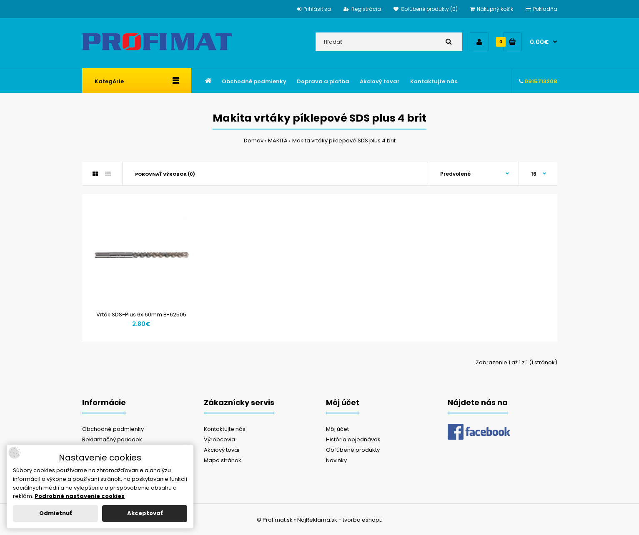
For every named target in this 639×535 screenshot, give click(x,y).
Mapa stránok (222, 460)
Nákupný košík (491, 8)
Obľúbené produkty (353, 450)
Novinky (336, 460)
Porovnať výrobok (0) (165, 174)
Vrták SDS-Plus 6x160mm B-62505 (141, 315)
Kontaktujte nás (225, 429)
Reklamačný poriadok (112, 439)
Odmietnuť (55, 513)
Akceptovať (145, 513)
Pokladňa (541, 8)
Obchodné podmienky (113, 429)
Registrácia (362, 8)
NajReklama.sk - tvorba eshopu (340, 520)
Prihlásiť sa (314, 8)
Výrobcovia (219, 439)
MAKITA (278, 140)
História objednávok (353, 439)
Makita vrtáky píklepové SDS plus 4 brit (344, 140)
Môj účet (337, 429)
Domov (253, 140)
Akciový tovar (222, 450)
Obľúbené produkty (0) (425, 8)
